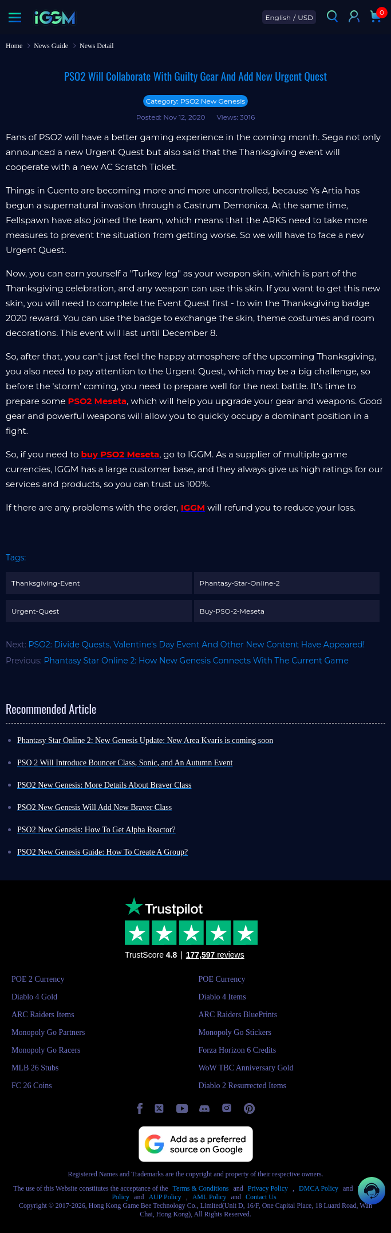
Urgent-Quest (35, 611)
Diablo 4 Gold (34, 997)
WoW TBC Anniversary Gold (246, 1068)
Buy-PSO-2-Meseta (232, 611)
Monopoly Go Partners (48, 1032)
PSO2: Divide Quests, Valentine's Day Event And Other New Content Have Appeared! (196, 644)
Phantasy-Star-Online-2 (240, 583)
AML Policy (209, 1197)
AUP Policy (164, 1197)
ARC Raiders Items (42, 1014)
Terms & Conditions (201, 1188)
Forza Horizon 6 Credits (238, 1050)
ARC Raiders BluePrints (238, 1014)
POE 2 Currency (38, 979)
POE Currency (222, 979)
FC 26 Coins (31, 1085)
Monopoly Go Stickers (235, 1032)
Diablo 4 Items (222, 997)
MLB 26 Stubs (34, 1068)
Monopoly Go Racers (46, 1050)
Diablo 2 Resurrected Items (243, 1085)
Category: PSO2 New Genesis (195, 101)
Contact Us (261, 1197)
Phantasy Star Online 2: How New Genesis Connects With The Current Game (196, 660)
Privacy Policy (268, 1188)
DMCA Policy (318, 1188)
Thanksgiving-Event (45, 583)
